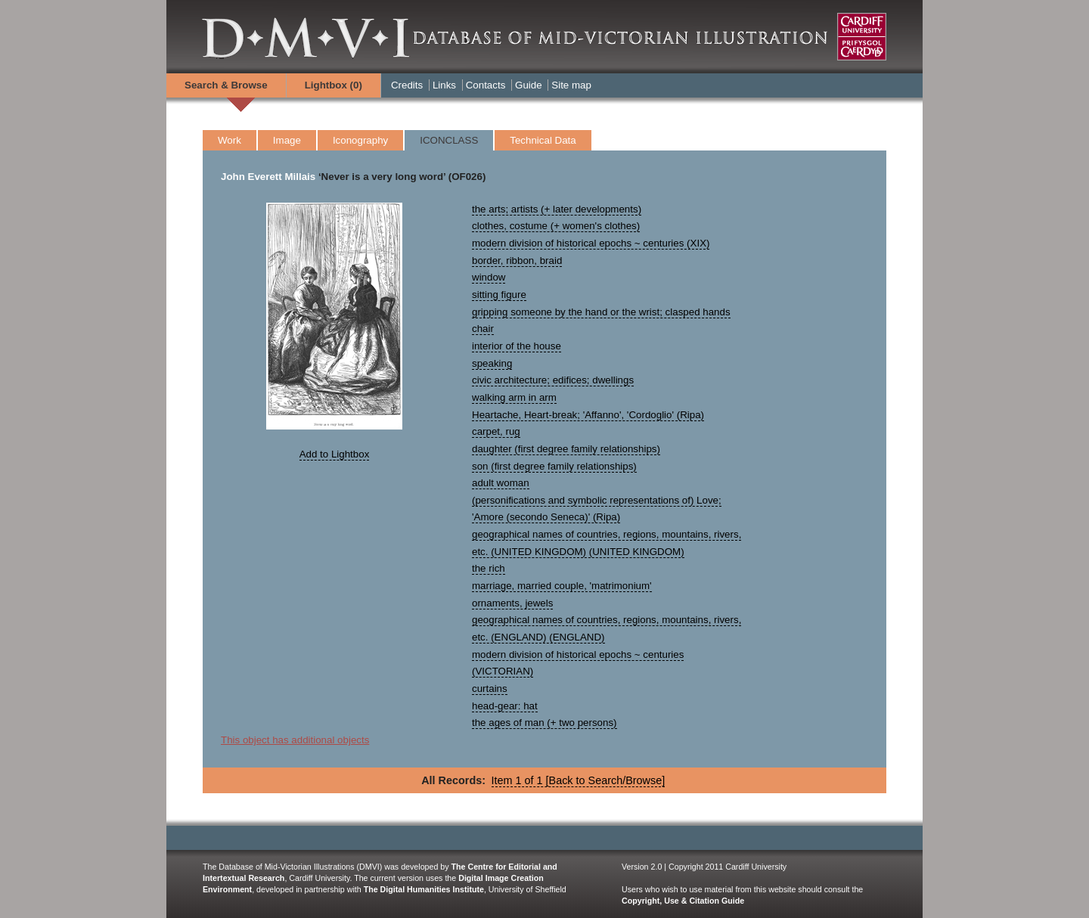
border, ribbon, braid (517, 260)
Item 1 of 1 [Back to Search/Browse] (579, 780)
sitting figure (499, 294)
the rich (488, 568)
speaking (492, 363)
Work (229, 140)
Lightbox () (333, 85)
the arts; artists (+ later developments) (556, 209)
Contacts (486, 85)
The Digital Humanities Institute (424, 889)
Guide (528, 85)
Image (287, 140)
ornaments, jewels (512, 603)
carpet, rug (496, 431)
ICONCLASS (449, 140)
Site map (571, 85)
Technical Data (543, 140)
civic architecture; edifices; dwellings (553, 380)
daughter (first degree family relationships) (566, 448)
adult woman (500, 482)
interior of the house (516, 346)
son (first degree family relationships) (554, 466)
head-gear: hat (505, 706)
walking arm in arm (514, 397)
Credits (407, 85)
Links (444, 85)
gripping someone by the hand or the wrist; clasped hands (601, 312)
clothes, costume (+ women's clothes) (556, 225)
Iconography (360, 140)
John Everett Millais (268, 176)
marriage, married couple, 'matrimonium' (562, 585)
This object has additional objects (295, 740)
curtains (489, 688)
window (488, 277)
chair (483, 328)
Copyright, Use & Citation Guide (683, 900)
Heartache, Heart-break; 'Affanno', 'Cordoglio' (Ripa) (588, 414)
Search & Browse (226, 85)
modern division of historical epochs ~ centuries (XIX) (590, 243)
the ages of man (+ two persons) (544, 722)
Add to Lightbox (334, 454)
